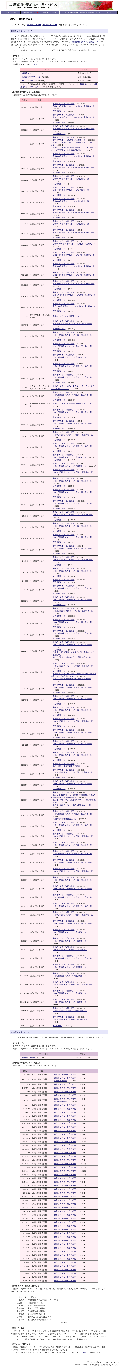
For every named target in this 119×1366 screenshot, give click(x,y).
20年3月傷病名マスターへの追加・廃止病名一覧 (72, 814)
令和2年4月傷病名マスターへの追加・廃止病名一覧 (74, 266)
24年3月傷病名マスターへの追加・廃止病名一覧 (72, 588)
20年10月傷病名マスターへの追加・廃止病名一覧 (73, 772)
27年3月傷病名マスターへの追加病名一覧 (69, 457)
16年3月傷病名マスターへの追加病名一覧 (69, 967)
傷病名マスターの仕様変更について (67, 316)
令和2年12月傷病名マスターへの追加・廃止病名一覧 (74, 244)
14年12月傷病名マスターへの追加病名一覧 (70, 1011)
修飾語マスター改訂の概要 (65, 1262)
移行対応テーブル (29, 80)
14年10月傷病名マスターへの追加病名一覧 (70, 1019)
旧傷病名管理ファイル (31, 77)
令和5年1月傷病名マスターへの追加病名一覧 (71, 179)
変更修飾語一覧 (60, 1081)
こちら (34, 64)
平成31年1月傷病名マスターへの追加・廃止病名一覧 (74, 306)
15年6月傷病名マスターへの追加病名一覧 (69, 993)
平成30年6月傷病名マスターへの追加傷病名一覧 (72, 324)
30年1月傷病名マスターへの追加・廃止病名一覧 (72, 346)
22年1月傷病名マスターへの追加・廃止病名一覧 (72, 710)
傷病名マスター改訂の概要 (63, 903)
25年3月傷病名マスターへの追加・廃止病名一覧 (72, 537)
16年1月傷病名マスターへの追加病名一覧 (69, 976)
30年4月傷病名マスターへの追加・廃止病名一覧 (72, 335)
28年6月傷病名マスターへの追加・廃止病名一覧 (72, 395)
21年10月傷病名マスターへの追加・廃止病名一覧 (73, 721)
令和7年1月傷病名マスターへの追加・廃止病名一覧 (74, 129)
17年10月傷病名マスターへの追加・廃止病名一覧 (73, 915)
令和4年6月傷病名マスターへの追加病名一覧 (71, 190)
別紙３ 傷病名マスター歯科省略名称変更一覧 (72, 805)
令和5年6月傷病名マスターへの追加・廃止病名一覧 (74, 167)
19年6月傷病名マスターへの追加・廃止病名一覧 (72, 845)
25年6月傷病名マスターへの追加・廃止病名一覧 (72, 526)
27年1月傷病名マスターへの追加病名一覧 (69, 466)
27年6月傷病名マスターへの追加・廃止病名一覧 (72, 446)
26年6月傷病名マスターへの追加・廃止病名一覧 (72, 481)
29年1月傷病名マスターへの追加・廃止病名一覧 (72, 377)
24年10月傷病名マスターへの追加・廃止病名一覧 (73, 560)
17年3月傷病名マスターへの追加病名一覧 (69, 932)
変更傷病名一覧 (59, 111)
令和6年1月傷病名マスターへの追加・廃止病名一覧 (74, 156)
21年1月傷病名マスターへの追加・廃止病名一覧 (72, 755)
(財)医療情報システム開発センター (85, 42)
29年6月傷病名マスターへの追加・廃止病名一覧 (72, 366)
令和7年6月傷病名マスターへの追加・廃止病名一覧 (74, 117)
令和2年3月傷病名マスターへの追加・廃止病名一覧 (74, 275)
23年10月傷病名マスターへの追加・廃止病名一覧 (73, 611)
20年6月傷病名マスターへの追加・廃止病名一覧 (72, 784)
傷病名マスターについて (21, 31)
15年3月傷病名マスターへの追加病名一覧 (69, 1002)
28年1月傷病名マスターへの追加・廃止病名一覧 (72, 412)
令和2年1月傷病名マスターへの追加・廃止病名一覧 (74, 284)
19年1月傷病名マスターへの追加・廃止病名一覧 (72, 862)
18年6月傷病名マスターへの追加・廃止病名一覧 (72, 889)
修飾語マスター (50, 25)
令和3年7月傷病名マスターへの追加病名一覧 (71, 224)
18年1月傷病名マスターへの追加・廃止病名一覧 (72, 906)
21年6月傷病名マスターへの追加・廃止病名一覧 (72, 732)
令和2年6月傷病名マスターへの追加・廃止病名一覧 (74, 255)
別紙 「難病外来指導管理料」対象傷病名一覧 (72, 657)
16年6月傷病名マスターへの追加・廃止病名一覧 (72, 958)
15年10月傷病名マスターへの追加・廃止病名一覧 (73, 984)
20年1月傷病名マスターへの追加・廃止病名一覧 (72, 825)
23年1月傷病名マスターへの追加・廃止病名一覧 (72, 645)
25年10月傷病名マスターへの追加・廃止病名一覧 (73, 515)
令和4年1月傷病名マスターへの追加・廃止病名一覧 (74, 212)
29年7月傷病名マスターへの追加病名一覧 (69, 357)
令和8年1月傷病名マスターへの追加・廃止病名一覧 (74, 106)
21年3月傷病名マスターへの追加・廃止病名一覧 (72, 744)
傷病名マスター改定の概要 (63, 104)
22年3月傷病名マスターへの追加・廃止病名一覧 (72, 699)
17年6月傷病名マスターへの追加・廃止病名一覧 (72, 923)
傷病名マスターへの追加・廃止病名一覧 (69, 140)
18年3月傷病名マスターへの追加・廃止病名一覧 (72, 897)
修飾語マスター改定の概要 (65, 1074)
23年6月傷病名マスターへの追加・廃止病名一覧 (72, 622)
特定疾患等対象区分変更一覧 (64, 819)
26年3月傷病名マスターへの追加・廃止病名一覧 (72, 492)
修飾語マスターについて (21, 1032)
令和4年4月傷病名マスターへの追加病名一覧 (71, 201)
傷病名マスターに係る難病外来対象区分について (73, 403)
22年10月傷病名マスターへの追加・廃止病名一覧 (73, 666)
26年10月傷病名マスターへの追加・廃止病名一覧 (73, 472)
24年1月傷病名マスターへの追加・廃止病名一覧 (72, 600)
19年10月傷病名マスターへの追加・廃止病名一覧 (73, 836)
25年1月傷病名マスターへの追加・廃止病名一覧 (72, 548)
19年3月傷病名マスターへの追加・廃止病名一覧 (72, 854)
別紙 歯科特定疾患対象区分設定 (66, 766)
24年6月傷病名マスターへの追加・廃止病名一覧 (72, 571)
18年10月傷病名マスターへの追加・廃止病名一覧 (73, 871)
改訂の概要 (57, 1026)
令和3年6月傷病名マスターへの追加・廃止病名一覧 (74, 232)
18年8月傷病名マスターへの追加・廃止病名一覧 (72, 880)
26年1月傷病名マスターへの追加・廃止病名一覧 (72, 503)
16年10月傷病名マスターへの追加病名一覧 (70, 950)
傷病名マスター (34, 25)
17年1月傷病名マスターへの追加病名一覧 (69, 941)
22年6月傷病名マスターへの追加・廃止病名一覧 (72, 687)
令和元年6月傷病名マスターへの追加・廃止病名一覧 (74, 295)
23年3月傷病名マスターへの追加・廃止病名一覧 (72, 633)
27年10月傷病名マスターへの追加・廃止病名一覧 (73, 435)
